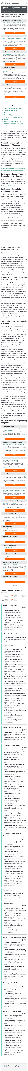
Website (15, 32)
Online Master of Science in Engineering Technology (14, 490)
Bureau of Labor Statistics (10, 185)
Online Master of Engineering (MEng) (11, 87)
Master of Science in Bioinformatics (10, 564)
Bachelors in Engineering (10, 110)
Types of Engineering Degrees (7, 9)
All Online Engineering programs (12, 108)
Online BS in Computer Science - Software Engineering (14, 22)
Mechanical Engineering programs (13, 121)
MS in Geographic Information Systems (11, 556)
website (20, 150)
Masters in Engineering (10, 112)
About (19, 1068)
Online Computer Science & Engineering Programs (13, 54)
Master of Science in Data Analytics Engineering (13, 516)
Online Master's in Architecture (9, 503)
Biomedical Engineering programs (13, 115)
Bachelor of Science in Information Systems (12, 528)
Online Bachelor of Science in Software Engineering (14, 476)
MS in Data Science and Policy (9, 538)
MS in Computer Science (8, 547)
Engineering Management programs (13, 123)
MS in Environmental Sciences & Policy (11, 578)
